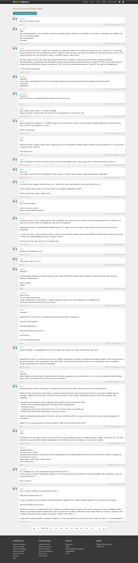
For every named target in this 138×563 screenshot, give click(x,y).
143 (91, 528)
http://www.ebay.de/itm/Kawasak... (32, 210)
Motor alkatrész (45, 549)
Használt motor (44, 544)
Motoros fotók (18, 553)
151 (51, 528)
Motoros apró (112, 2)
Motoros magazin (19, 544)
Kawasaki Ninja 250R (31, 8)
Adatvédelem (70, 551)
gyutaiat (22, 19)
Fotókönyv (100, 547)
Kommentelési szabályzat (74, 549)
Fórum (92, 2)
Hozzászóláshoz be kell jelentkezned (25, 13)
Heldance (23, 469)
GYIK (67, 553)
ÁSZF (67, 547)
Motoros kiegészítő (46, 551)
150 (56, 528)
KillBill (22, 108)
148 (66, 528)
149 (61, 528)
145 (81, 528)
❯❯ (104, 528)
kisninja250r (24, 94)
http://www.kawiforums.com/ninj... (32, 505)
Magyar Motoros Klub (104, 544)
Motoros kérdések (19, 549)
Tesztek (16, 556)
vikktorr (22, 372)
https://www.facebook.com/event (32, 331)
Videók (104, 2)
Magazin (85, 2)
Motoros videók (18, 551)
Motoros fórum (18, 547)
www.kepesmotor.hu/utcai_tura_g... (58, 98)
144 (86, 528)
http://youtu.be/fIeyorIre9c (29, 21)
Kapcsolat (69, 544)
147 (71, 528)
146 (76, 528)
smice (22, 48)
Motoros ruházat (45, 547)
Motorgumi (43, 553)
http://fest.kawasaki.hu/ (28, 326)
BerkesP (23, 448)
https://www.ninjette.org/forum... (31, 495)
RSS (14, 558)
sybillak (22, 182)
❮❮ (34, 528)
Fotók (98, 2)
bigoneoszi (23, 293)
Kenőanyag (43, 556)
